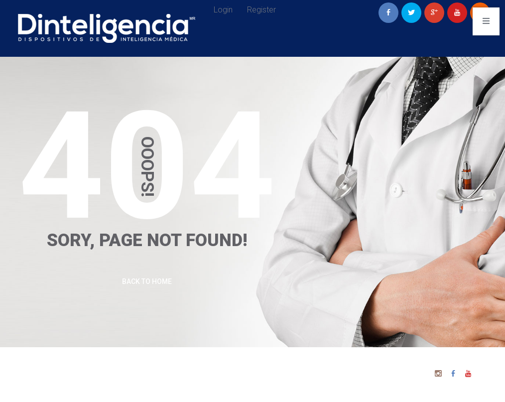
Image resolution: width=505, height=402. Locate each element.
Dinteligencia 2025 (299, 367)
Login (223, 9)
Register (261, 9)
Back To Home (147, 281)
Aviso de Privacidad (299, 382)
